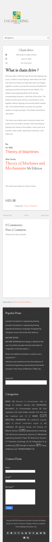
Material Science (11, 430)
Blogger (43, 520)
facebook (7, 533)
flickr (15, 533)
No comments (26, 63)
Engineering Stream (25, 520)
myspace (26, 533)
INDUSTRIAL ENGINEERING (15, 419)
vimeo (40, 533)
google (18, 533)
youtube (37, 533)
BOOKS (8, 401)
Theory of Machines (22, 152)
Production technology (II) (18, 441)
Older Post (45, 215)
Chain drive (26, 50)
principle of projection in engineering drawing (22, 321)
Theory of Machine (30, 206)
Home (26, 215)
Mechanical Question (39, 438)
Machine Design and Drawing (31, 427)
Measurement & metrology (36, 430)
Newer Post (7, 215)
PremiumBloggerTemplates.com (26, 527)
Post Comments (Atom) (22, 302)
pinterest (29, 533)
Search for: (9, 378)
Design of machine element (17, 405)
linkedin (22, 533)
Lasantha (42, 523)
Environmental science (29, 408)
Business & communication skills (30, 401)
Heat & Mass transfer (26, 412)
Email (24, 537)
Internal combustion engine (26, 423)
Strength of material (27, 445)
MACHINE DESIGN (11, 337)
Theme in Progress (19, 523)
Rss (28, 537)
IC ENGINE (33, 416)
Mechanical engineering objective (22, 434)
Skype (44, 533)
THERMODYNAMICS (25, 449)
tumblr (33, 533)
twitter (11, 533)
